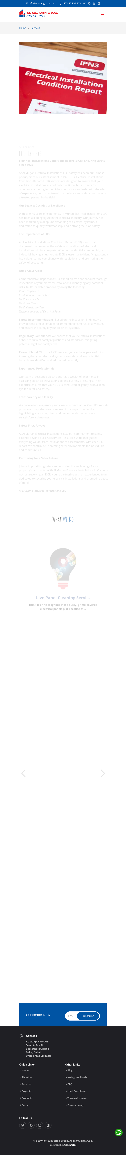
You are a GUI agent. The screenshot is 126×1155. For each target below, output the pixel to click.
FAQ (69, 1084)
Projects (26, 1091)
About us (27, 1077)
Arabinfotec (70, 1144)
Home (22, 28)
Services (35, 28)
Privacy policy (75, 1105)
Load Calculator (76, 1091)
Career (26, 1105)
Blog (69, 1070)
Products (27, 1098)
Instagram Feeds (77, 1077)
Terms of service (77, 1098)
